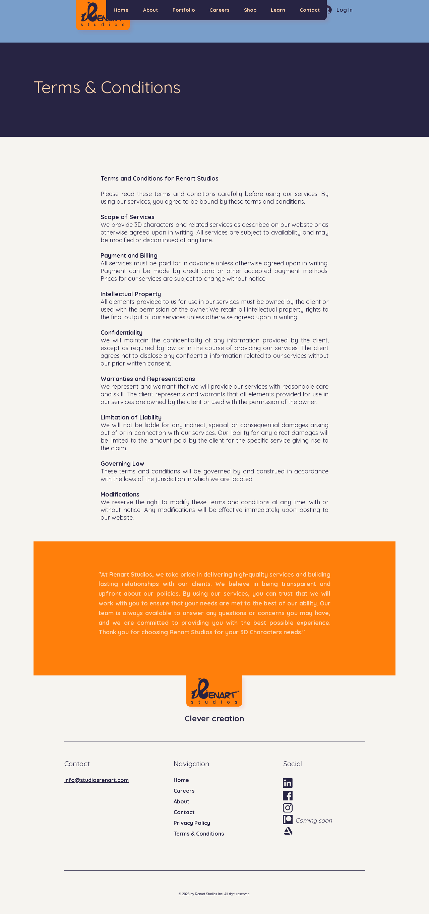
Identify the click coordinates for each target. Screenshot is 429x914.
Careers (184, 790)
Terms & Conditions (199, 833)
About (181, 801)
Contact (184, 812)
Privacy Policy (192, 823)
